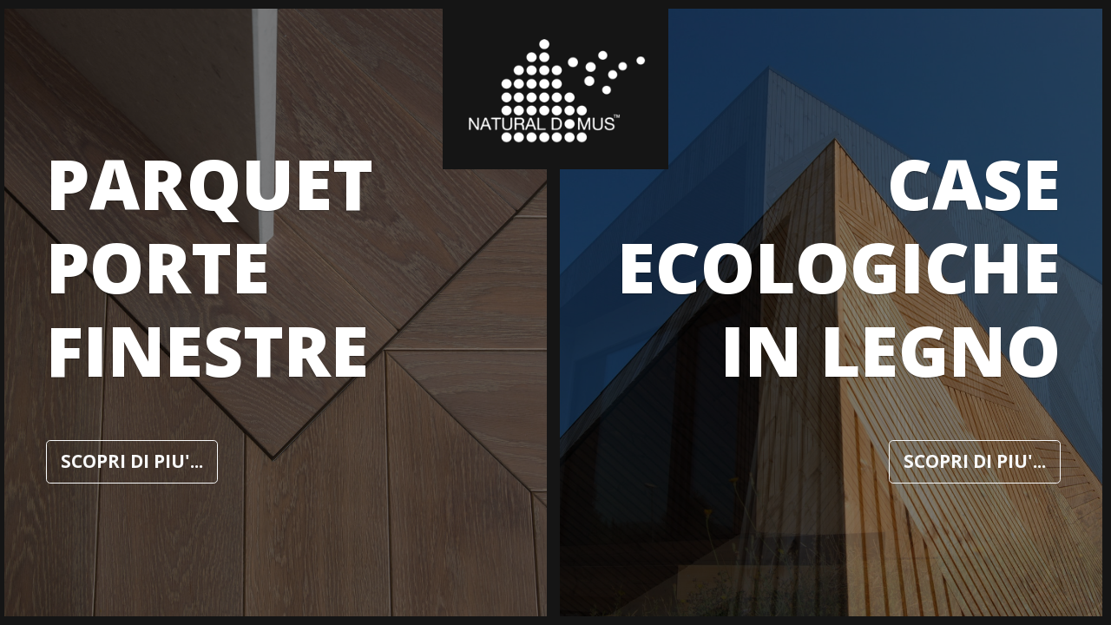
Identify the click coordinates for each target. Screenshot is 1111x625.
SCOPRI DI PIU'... (132, 461)
